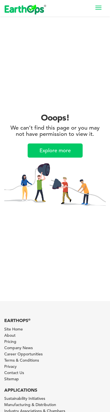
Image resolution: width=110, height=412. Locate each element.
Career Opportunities (23, 354)
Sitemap (11, 378)
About (10, 335)
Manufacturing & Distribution (30, 404)
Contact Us (14, 372)
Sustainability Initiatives (24, 398)
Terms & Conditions (21, 360)
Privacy (10, 366)
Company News (18, 347)
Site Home (13, 329)
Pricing (10, 341)
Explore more (55, 150)
